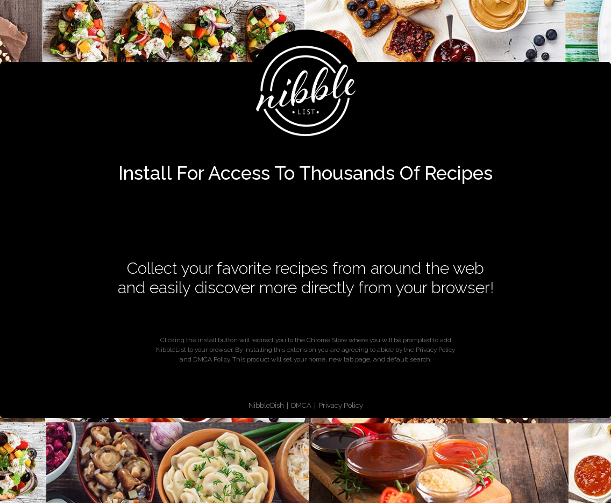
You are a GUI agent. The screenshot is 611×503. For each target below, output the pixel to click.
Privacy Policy (340, 405)
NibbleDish (266, 405)
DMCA (301, 405)
